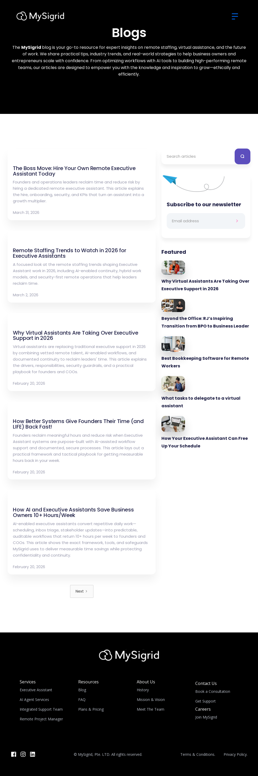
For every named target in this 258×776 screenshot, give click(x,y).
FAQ (82, 699)
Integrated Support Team (41, 709)
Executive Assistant (36, 689)
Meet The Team (150, 709)
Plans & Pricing (91, 709)
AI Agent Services (34, 699)
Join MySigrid (206, 717)
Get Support (205, 701)
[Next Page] (81, 591)
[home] (40, 16)
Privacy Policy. (236, 754)
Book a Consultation (212, 691)
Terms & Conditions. (197, 754)
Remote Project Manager (41, 718)
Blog (82, 689)
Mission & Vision (151, 699)
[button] (235, 16)
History (143, 689)
